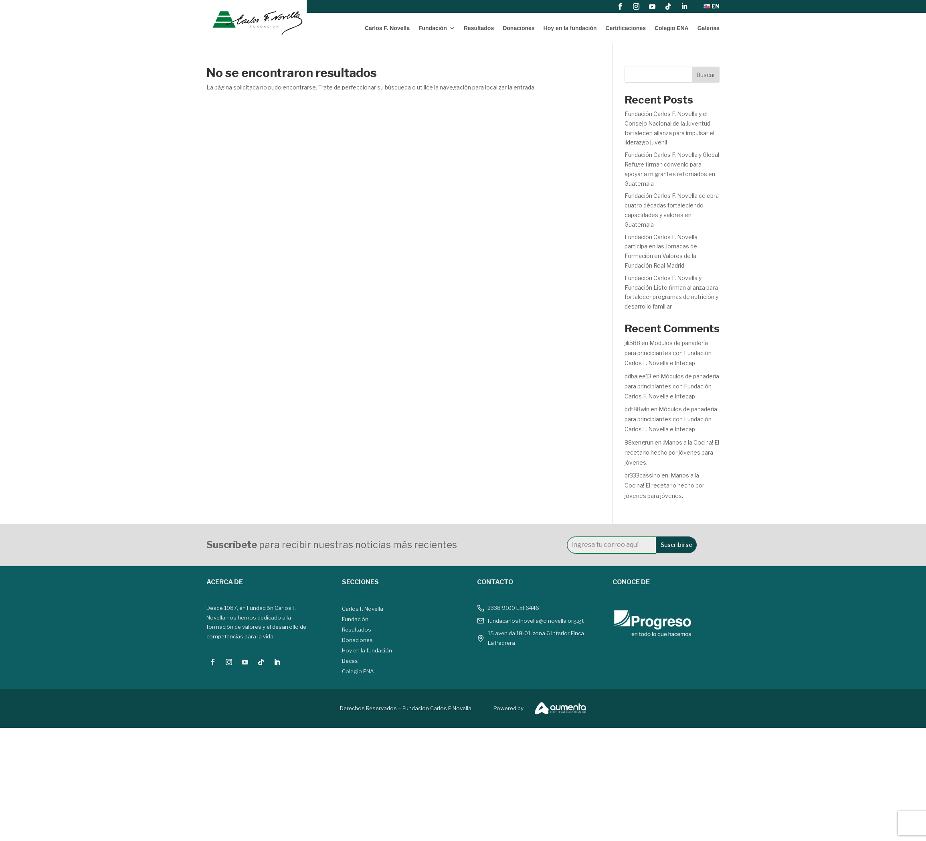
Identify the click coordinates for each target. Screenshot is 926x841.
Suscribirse (676, 544)
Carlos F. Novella (387, 28)
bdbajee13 (638, 376)
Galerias (709, 28)
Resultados (479, 28)
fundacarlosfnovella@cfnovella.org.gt (535, 621)
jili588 (632, 342)
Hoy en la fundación (570, 28)
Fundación (433, 28)
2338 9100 (501, 608)
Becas (350, 661)
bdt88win (637, 409)
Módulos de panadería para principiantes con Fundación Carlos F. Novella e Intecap (668, 352)
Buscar (705, 74)
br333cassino (642, 475)
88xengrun (639, 442)
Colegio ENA (672, 28)
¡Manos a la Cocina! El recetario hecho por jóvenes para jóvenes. (672, 452)
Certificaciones (626, 28)
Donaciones (518, 28)
